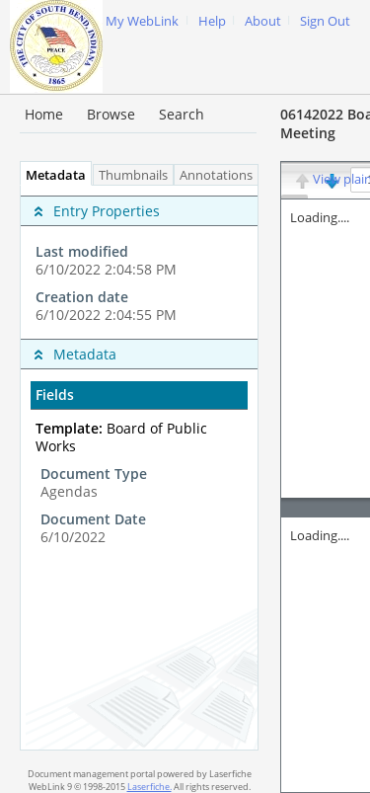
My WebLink (142, 21)
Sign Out (325, 21)
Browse (111, 114)
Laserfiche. (149, 786)
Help (212, 21)
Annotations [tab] (221, 175)
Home (44, 114)
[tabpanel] (139, 468)
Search (181, 114)
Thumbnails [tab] (133, 175)
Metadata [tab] (51, 175)
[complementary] (139, 262)
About (263, 21)
